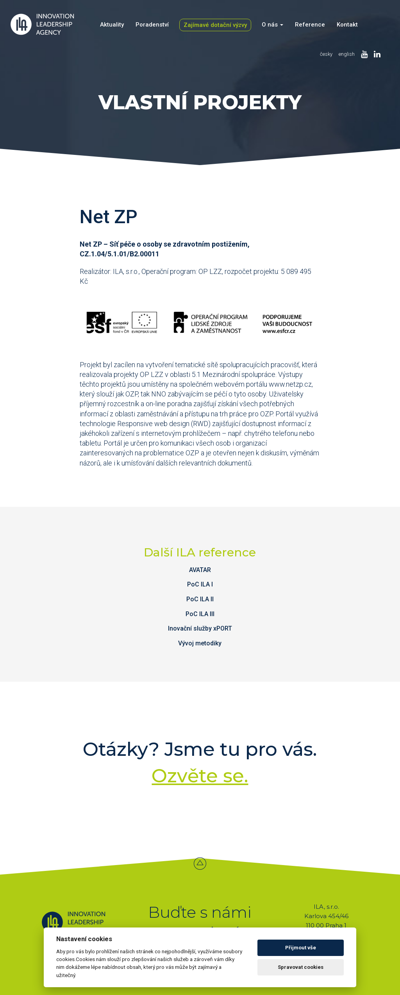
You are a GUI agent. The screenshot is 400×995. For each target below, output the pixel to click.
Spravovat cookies (300, 967)
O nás (272, 24)
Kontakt (347, 24)
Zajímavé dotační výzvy (215, 24)
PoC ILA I (200, 584)
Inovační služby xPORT (200, 628)
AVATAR (200, 570)
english (347, 54)
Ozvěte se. (200, 775)
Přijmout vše (300, 948)
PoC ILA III (200, 614)
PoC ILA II (200, 599)
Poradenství (152, 24)
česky (326, 54)
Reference (310, 24)
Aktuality (112, 24)
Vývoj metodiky (199, 643)
